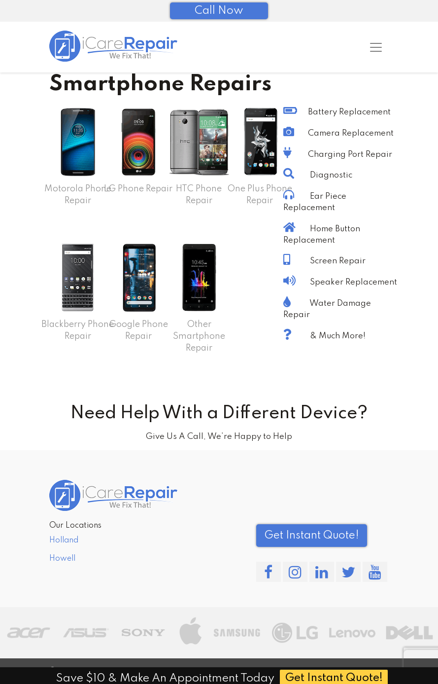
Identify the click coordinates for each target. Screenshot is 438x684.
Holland (63, 540)
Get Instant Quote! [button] (311, 535)
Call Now (219, 10)
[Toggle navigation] (376, 47)
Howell (62, 559)
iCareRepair (98, 670)
